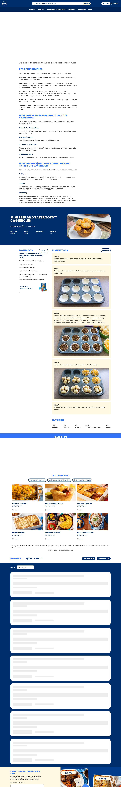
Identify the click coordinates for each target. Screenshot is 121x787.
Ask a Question (103, 558)
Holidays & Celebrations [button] (56, 9)
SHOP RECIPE (43, 251)
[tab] (16, 558)
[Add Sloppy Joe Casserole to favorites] (78, 510)
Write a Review (89, 558)
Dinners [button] (32, 9)
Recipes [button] (41, 9)
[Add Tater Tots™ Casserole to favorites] (13, 510)
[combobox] (57, 4)
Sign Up (106, 3)
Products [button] (71, 9)
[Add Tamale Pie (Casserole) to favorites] (46, 539)
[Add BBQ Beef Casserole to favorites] (13, 539)
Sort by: (13, 567)
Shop (90, 9)
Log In (115, 3)
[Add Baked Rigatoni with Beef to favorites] (78, 539)
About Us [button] (81, 9)
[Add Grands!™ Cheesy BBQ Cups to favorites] (46, 510)
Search (87, 3)
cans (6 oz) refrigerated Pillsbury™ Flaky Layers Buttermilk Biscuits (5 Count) (32, 256)
